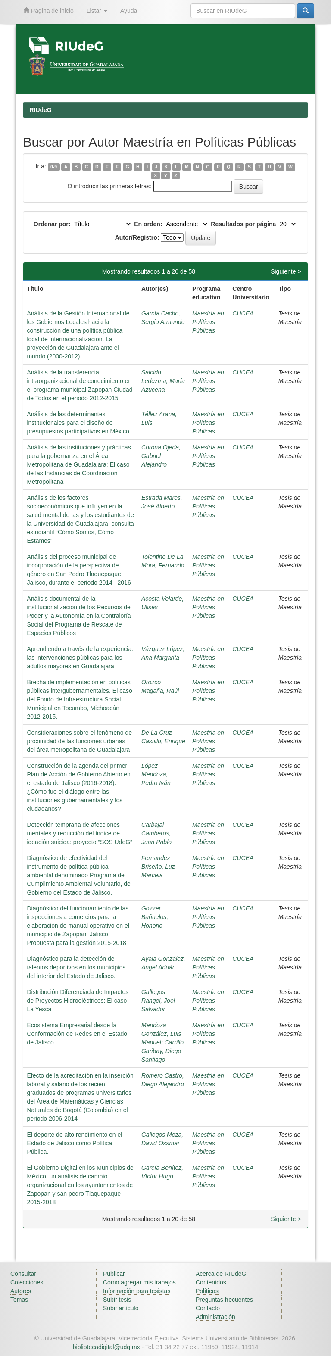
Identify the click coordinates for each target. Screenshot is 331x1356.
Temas (19, 1299)
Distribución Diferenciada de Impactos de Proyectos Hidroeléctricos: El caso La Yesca (77, 1000)
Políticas (207, 1290)
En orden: (148, 224)
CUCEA (242, 313)
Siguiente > (286, 271)
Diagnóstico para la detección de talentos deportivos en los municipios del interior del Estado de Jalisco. (76, 967)
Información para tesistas (136, 1290)
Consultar (23, 1273)
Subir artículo (120, 1308)
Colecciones (26, 1282)
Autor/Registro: (137, 237)
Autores (20, 1290)
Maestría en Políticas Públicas (208, 322)
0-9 (53, 166)
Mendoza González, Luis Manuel (161, 1034)
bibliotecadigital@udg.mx (106, 1347)
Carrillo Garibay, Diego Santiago (162, 1051)
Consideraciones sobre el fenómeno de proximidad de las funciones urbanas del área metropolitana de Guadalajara (79, 741)
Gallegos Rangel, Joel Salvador (158, 1000)
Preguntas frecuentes (224, 1299)
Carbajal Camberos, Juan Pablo (156, 833)
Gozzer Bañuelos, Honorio (154, 917)
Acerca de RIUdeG (221, 1273)
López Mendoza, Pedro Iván (156, 774)
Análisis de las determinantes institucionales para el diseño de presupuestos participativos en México (78, 423)
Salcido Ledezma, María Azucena (163, 381)
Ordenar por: (52, 224)
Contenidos (211, 1282)
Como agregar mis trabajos (139, 1282)
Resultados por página (243, 224)
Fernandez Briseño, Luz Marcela (158, 866)
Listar (97, 10)
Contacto (208, 1308)
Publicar (114, 1273)
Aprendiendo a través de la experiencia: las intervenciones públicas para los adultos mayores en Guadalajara (80, 657)
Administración (215, 1316)
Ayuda (128, 10)
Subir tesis (117, 1299)
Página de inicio (48, 10)
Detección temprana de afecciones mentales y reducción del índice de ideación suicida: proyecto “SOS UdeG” (79, 833)
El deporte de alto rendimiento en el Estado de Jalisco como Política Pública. (74, 1143)
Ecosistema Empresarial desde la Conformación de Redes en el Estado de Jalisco (77, 1034)
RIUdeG (40, 109)
